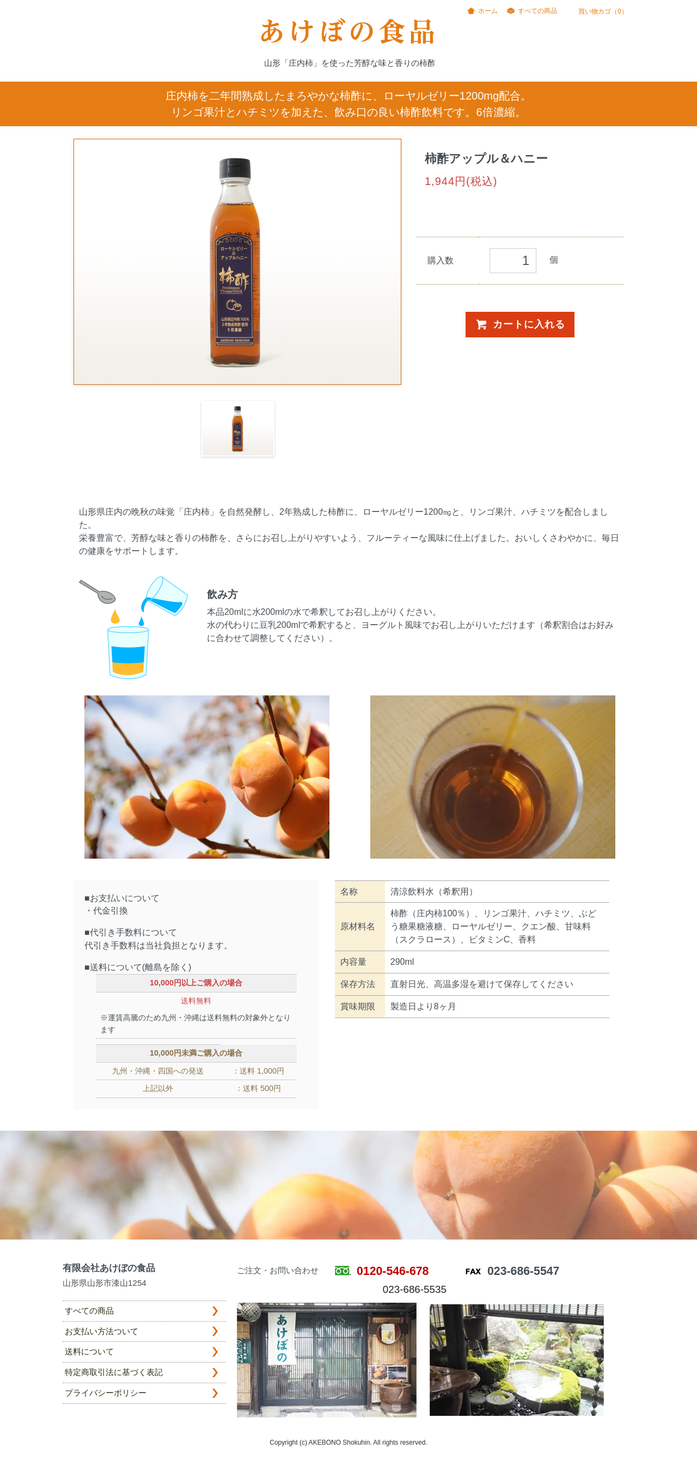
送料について (89, 1351)
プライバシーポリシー (105, 1392)
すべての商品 (537, 11)
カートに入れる (520, 324)
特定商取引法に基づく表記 (114, 1372)
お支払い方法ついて (101, 1331)
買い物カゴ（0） (598, 11)
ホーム (488, 11)
